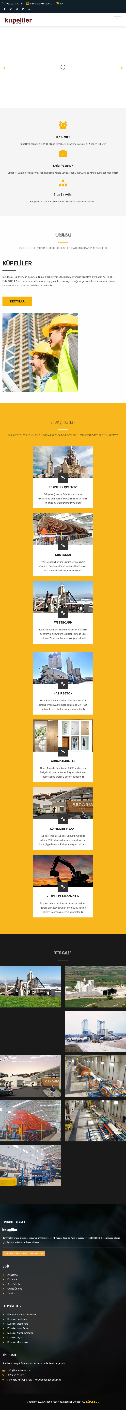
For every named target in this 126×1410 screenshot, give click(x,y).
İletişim (8, 1293)
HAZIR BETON (63, 693)
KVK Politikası (37, 1253)
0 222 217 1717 (13, 1375)
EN (59, 3)
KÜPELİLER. (92, 1401)
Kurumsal (9, 1279)
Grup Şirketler (11, 1284)
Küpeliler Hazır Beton (15, 1328)
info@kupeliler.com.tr (39, 3)
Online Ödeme (12, 1288)
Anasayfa (10, 1275)
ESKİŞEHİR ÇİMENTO (63, 487)
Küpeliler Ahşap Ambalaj (17, 1333)
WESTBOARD (63, 622)
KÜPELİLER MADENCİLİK (63, 896)
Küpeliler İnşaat (12, 1337)
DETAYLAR (17, 301)
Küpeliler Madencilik (15, 1342)
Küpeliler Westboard (15, 1323)
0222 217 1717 (12, 3)
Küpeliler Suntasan (14, 1319)
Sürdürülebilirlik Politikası (15, 1253)
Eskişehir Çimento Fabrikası (19, 1314)
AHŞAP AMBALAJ (63, 761)
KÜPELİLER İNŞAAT (63, 828)
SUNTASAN (63, 555)
